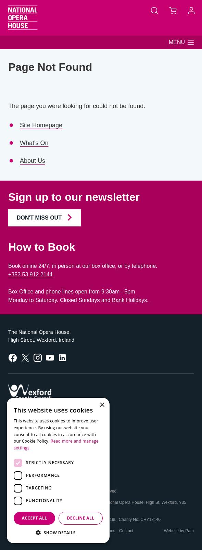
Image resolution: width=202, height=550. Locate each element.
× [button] (101, 405)
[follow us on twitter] (25, 357)
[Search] (154, 10)
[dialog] (58, 470)
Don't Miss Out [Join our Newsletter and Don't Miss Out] (44, 217)
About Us (32, 160)
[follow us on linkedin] (62, 357)
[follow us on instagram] (38, 357)
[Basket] (173, 10)
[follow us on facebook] (12, 357)
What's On (34, 143)
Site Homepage (41, 125)
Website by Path (179, 530)
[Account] (191, 10)
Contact (126, 530)
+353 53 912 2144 (30, 274)
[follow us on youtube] (50, 357)
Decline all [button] (80, 518)
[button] (181, 42)
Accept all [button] (34, 518)
